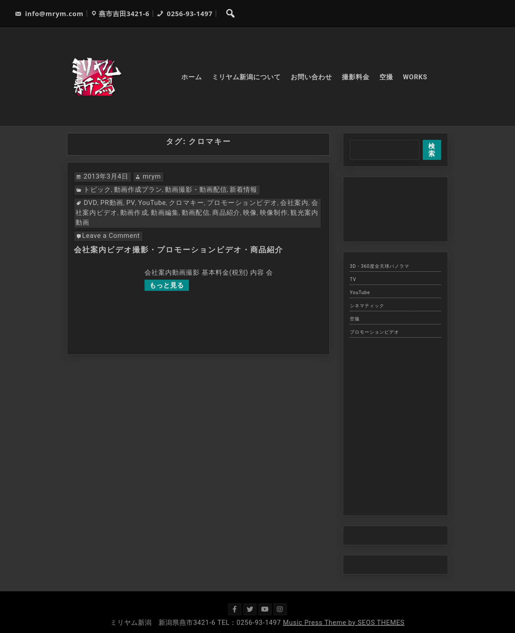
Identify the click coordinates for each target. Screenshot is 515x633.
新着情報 (243, 189)
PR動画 (111, 203)
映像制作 (274, 212)
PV (130, 203)
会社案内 (294, 203)
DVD (91, 203)
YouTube (152, 203)
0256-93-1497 (185, 13)
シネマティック (367, 305)
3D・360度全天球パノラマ (379, 266)
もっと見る (166, 285)
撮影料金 (355, 77)
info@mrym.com (49, 13)
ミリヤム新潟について (246, 77)
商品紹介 (226, 212)
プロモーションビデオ (242, 203)
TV (353, 279)
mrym (152, 176)
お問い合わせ (311, 77)
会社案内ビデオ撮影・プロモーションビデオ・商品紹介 (178, 249)
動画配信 (196, 212)
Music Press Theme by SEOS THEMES (344, 622)
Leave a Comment (111, 236)
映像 (250, 212)
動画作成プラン (138, 189)
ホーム (191, 77)
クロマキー (186, 203)
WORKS (415, 77)
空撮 (386, 77)
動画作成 (134, 212)
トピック (97, 189)
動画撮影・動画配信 (196, 189)
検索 (431, 149)
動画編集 (165, 212)
